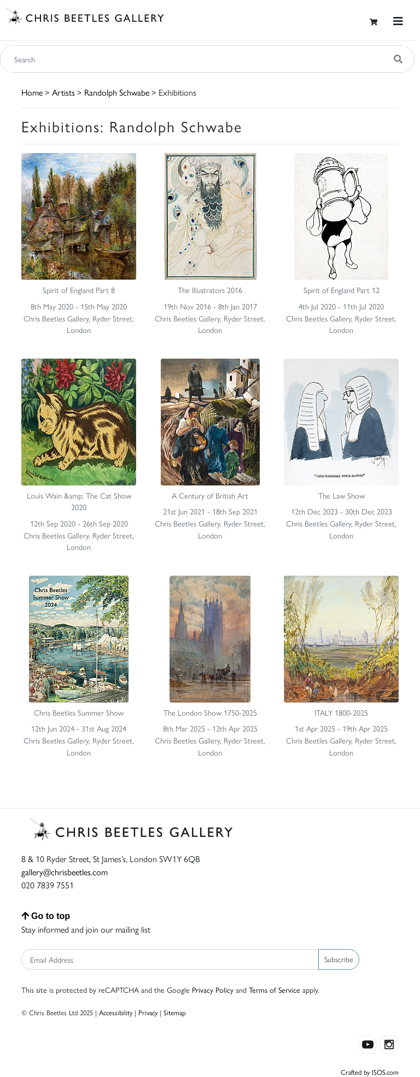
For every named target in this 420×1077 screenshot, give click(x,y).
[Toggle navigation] (398, 21)
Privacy (148, 1012)
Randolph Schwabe (116, 92)
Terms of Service (274, 989)
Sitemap (175, 1012)
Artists (63, 92)
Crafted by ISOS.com (370, 1072)
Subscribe (338, 958)
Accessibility (115, 1012)
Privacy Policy (213, 989)
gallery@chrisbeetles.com (64, 871)
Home (32, 92)
